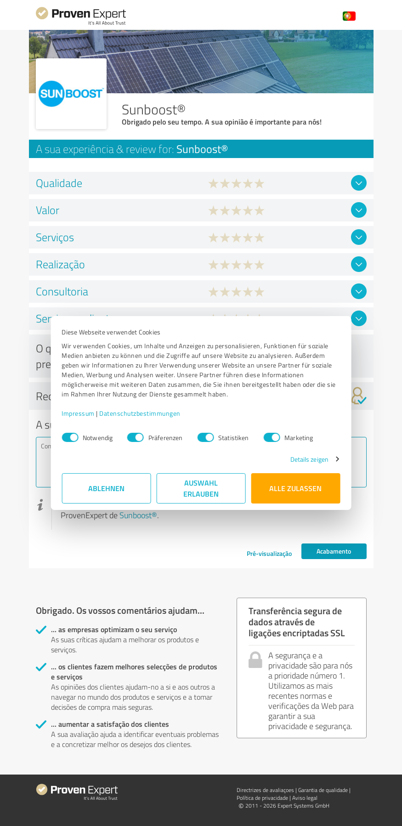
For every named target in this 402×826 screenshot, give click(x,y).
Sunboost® (138, 514)
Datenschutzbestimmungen (140, 413)
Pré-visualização (269, 553)
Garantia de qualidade (323, 790)
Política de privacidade (262, 798)
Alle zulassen (296, 488)
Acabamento (334, 551)
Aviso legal (304, 798)
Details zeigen (309, 459)
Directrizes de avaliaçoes (265, 790)
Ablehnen (106, 488)
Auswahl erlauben (201, 488)
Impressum (78, 413)
